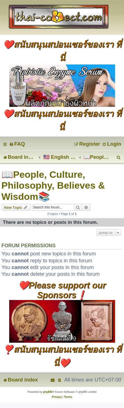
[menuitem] (17, 144)
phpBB (47, 391)
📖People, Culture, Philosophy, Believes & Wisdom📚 (53, 185)
